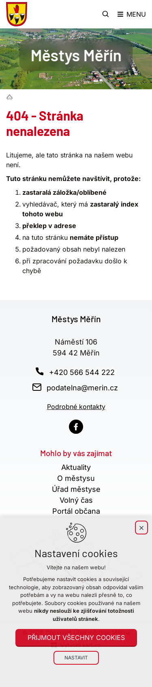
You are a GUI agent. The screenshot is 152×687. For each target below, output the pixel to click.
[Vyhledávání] (106, 14)
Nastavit (76, 658)
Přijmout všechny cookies (76, 637)
